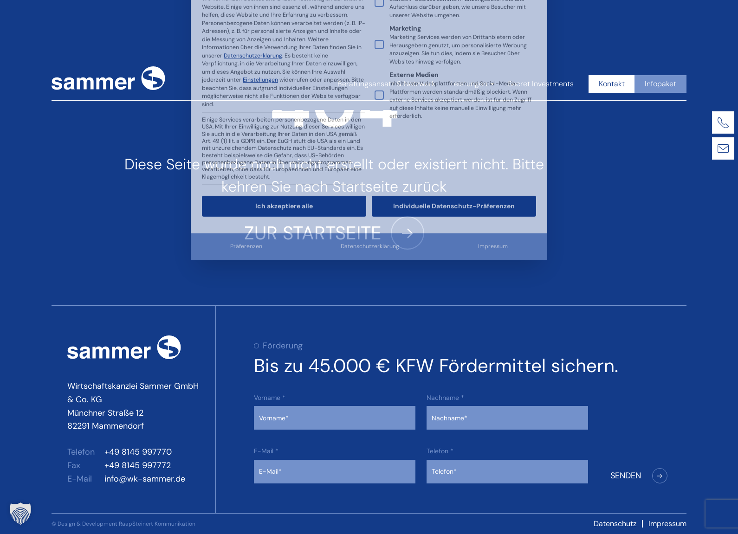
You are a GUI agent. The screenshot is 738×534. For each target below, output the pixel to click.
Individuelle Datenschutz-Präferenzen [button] (454, 86)
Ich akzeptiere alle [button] (284, 86)
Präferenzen (246, 126)
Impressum (493, 126)
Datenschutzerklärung (370, 126)
